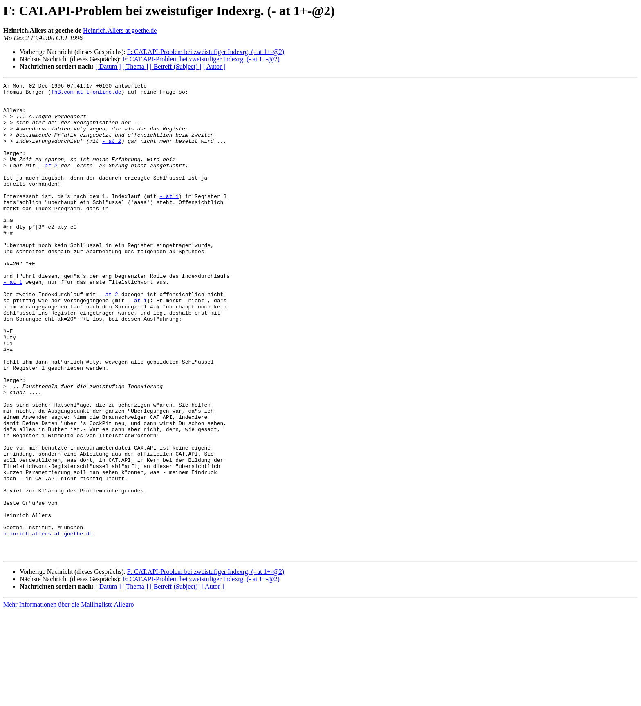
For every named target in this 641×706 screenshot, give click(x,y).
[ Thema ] (135, 66)
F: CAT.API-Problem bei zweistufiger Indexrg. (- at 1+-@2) (205, 51)
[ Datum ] (108, 66)
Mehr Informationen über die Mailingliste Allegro (68, 698)
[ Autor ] (214, 66)
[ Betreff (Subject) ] (175, 66)
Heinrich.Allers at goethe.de (120, 30)
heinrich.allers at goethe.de (47, 624)
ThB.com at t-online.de (86, 94)
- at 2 (111, 153)
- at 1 (169, 219)
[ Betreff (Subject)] (174, 680)
